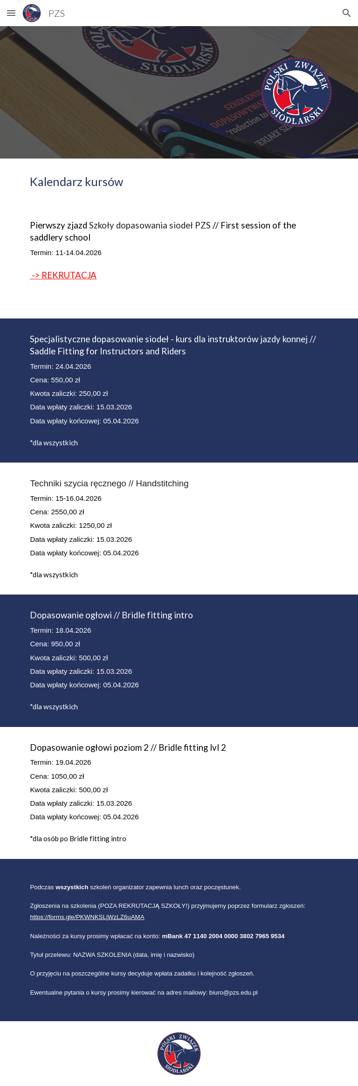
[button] (11, 13)
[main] (178, 182)
